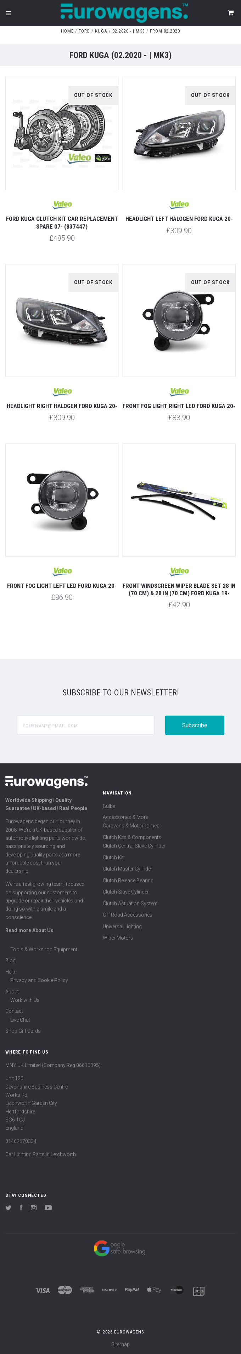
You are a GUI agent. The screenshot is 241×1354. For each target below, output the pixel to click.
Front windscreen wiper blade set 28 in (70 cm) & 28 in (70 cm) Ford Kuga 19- (179, 589)
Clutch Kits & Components (132, 837)
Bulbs (109, 806)
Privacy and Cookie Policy (39, 980)
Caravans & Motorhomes (131, 825)
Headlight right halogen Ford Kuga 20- (62, 405)
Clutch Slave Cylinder (126, 892)
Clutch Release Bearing (128, 880)
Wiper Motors (118, 938)
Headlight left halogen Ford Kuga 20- (179, 218)
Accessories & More (125, 817)
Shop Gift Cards (23, 1031)
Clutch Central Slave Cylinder (134, 846)
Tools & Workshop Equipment (43, 949)
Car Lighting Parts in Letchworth (40, 1154)
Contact (14, 1011)
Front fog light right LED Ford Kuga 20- (179, 405)
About (12, 991)
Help (10, 972)
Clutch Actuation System (130, 903)
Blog (10, 960)
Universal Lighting (122, 926)
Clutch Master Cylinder (127, 869)
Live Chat (20, 1020)
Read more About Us (29, 930)
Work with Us (25, 1000)
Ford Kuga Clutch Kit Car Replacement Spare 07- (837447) (62, 222)
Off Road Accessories (127, 915)
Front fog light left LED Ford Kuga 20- (62, 585)
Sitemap (120, 1344)
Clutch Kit (113, 857)
